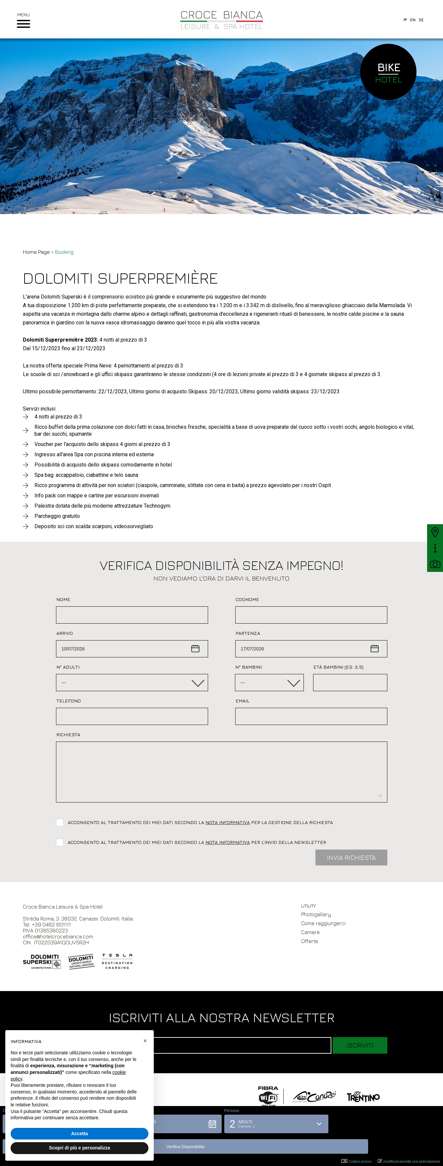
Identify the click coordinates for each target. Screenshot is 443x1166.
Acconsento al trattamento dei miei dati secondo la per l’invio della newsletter (197, 842)
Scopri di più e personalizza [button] (79, 1147)
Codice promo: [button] (356, 1161)
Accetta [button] (79, 1133)
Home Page (36, 252)
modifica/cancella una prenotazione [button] (409, 1161)
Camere (310, 932)
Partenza (248, 633)
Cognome (247, 599)
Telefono (68, 700)
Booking (64, 252)
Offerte (309, 941)
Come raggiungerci (323, 923)
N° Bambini (248, 667)
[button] (166, 1144)
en (412, 19)
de (421, 19)
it (405, 19)
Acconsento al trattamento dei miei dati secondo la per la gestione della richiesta (202, 822)
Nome (63, 599)
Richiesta (68, 734)
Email (242, 700)
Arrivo (64, 633)
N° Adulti (68, 667)
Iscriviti (359, 1045)
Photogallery (316, 914)
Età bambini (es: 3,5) (338, 667)
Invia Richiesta (351, 857)
